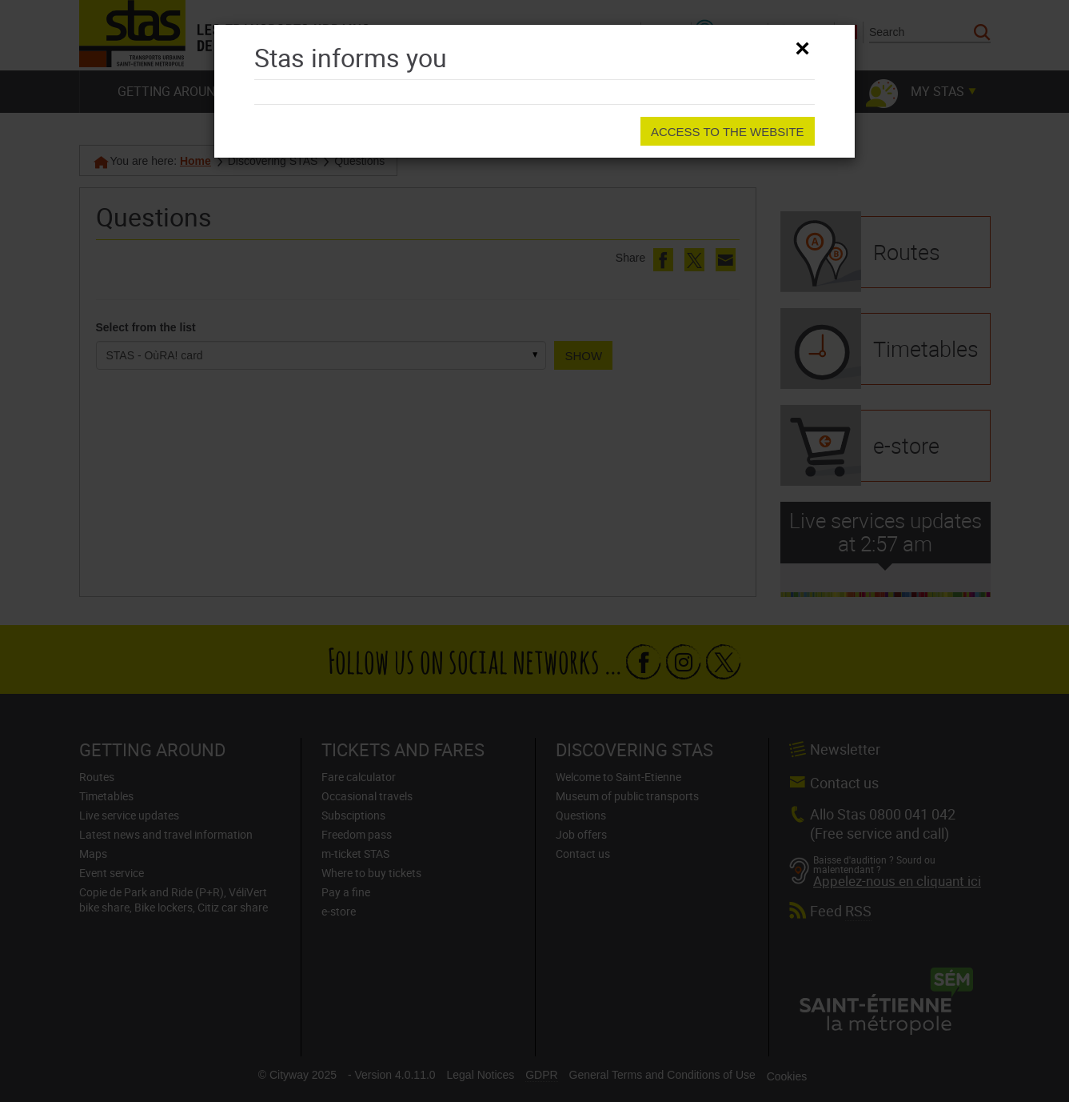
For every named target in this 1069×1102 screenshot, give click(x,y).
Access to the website (727, 131)
